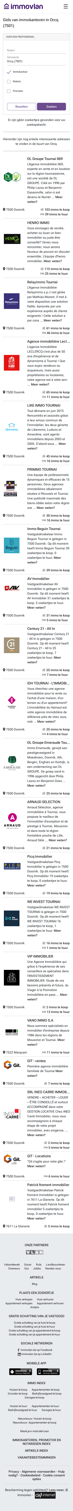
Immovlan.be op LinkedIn (35, 1354)
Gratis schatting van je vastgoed (36, 1316)
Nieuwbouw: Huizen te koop (34, 1418)
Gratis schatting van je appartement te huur (34, 1334)
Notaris (17, 81)
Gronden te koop (18, 1393)
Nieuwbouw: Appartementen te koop (34, 1422)
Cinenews (14, 1268)
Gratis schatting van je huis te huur (34, 1326)
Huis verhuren (45, 1299)
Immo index (36, 1383)
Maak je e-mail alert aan (34, 1431)
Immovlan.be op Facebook (34, 1349)
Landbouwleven (55, 1264)
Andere (34, 1307)
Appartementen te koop (46, 1389)
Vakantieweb (12, 1264)
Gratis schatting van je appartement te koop (34, 1330)
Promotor (18, 90)
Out (26, 1268)
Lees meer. (57, 1490)
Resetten (21, 106)
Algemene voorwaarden (39, 1471)
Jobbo (37, 1268)
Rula (38, 1264)
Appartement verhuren (50, 1303)
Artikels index (36, 1450)
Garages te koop (34, 1397)
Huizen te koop (18, 1389)
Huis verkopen (24, 1299)
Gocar (28, 1264)
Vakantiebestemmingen (36, 1457)
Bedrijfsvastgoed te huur (22, 1410)
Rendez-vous (53, 1268)
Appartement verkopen (19, 1303)
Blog (34, 1283)
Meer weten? (53, 261)
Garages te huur (51, 1410)
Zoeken (51, 106)
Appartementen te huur (45, 1406)
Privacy (14, 1471)
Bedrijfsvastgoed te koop (47, 1393)
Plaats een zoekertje (36, 1293)
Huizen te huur (18, 1406)
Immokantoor (20, 71)
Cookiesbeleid (30, 1475)
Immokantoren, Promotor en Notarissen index (36, 1442)
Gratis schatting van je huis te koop (34, 1322)
